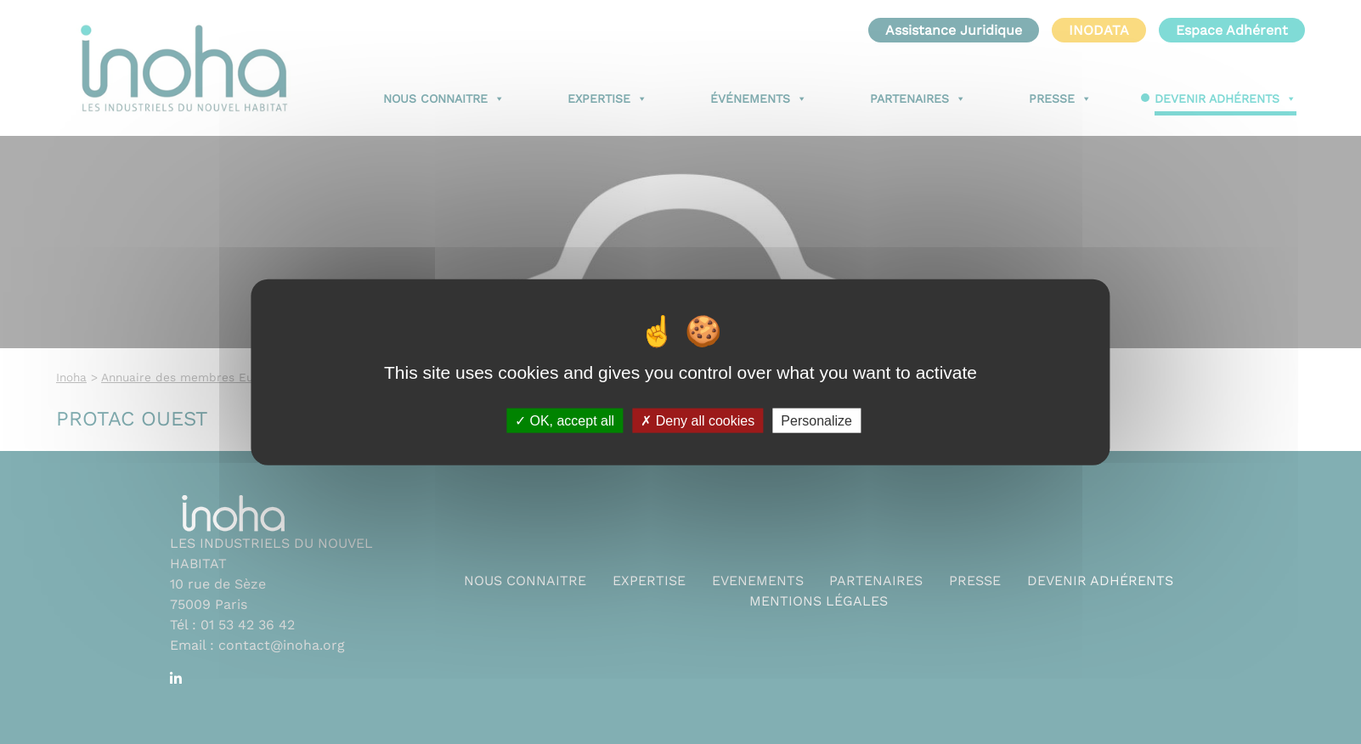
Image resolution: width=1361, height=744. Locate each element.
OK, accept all (564, 420)
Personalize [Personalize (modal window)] (816, 420)
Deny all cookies (697, 420)
